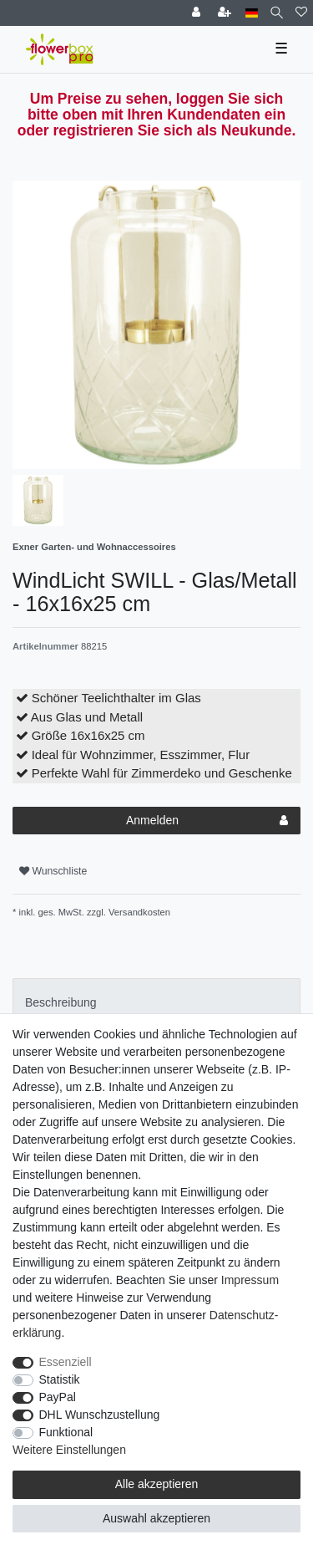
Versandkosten (138, 912)
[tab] (156, 1002)
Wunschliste (53, 871)
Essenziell (65, 1362)
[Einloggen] (198, 13)
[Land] (252, 13)
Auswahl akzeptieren (156, 1518)
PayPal (57, 1397)
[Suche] (277, 13)
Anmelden (207, 821)
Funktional (66, 1432)
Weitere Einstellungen (69, 1449)
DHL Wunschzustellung (99, 1414)
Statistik (59, 1379)
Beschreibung (61, 1002)
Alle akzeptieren (157, 1484)
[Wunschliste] (301, 13)
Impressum (250, 1280)
